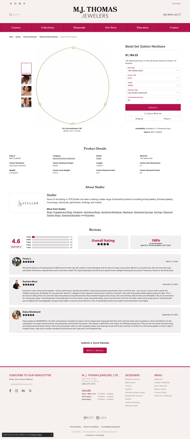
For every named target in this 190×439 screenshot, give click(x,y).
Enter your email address (21, 379)
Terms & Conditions (163, 396)
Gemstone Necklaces (30, 37)
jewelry (18, 37)
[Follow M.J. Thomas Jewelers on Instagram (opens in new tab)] (15, 3)
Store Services (160, 386)
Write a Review (95, 350)
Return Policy (160, 389)
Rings (49, 212)
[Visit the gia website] (101, 417)
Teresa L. (27, 258)
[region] (72, 85)
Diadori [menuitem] (128, 389)
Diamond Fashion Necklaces (49, 37)
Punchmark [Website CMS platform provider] (99, 435)
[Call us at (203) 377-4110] (88, 384)
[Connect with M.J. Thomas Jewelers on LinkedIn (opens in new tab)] (19, 3)
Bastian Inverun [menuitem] (132, 379)
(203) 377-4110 (71, 130)
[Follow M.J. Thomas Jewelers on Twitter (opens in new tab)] (24, 3)
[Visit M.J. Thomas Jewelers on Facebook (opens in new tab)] (10, 3)
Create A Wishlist (162, 382)
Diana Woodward (32, 311)
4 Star (28, 239)
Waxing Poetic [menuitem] (131, 405)
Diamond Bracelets (71, 215)
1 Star (28, 247)
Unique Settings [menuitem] (132, 402)
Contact (174, 28)
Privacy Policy (160, 392)
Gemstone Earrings (143, 212)
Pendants (78, 212)
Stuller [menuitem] (128, 399)
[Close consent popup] (51, 435)
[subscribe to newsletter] (47, 384)
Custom (15, 28)
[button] (176, 3)
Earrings (158, 212)
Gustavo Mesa (30, 281)
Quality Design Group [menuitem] (135, 392)
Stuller (98, 158)
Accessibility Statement (110, 427)
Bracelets (89, 215)
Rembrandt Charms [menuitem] (134, 396)
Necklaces (128, 212)
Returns (167, 119)
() (71, 237)
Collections (47, 28)
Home (11, 37)
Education (142, 28)
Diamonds (79, 28)
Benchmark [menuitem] (130, 382)
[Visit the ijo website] (88, 417)
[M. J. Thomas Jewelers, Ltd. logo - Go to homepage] (95, 13)
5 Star (28, 237)
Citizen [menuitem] (128, 386)
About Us (158, 379)
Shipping (139, 119)
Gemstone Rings (92, 212)
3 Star (28, 242)
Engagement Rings (62, 212)
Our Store (111, 28)
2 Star (28, 245)
